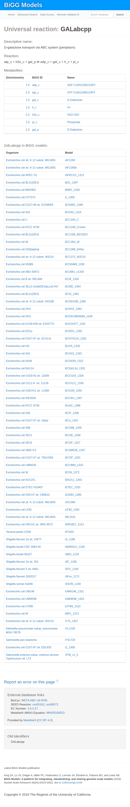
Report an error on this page (30, 682)
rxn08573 (52, 704)
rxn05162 (38, 704)
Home (11, 14)
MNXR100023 (56, 712)
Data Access (47, 14)
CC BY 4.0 (44, 720)
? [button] (57, 681)
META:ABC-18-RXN (34, 700)
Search (120, 14)
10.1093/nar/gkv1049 (70, 782)
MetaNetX (30, 720)
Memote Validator (67, 14)
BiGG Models (23, 5)
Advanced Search (27, 14)
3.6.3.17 (32, 708)
